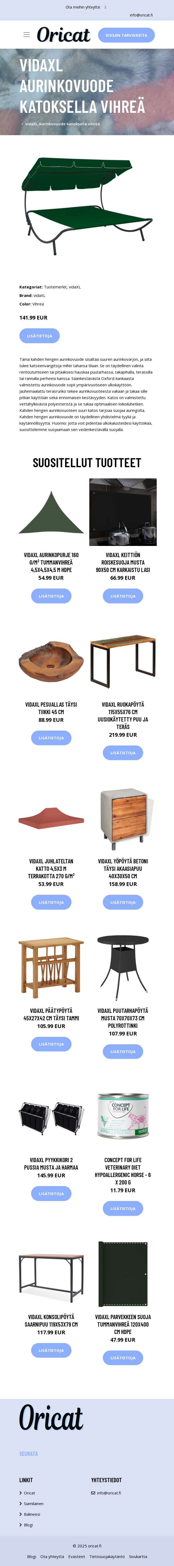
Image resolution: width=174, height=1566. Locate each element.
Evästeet (76, 1556)
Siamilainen (34, 1503)
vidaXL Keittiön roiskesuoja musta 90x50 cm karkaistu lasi (123, 562)
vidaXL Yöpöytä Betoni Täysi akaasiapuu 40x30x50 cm (123, 868)
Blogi (28, 1524)
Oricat (29, 1492)
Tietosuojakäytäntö (107, 1556)
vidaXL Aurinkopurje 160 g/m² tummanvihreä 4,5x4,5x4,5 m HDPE (51, 562)
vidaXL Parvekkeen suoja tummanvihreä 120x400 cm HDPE (123, 1324)
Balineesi (32, 1514)
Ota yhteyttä (52, 1556)
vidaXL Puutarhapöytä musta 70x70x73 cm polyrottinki (122, 1018)
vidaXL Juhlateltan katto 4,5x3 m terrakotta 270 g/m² (51, 868)
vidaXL (75, 286)
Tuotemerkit (55, 286)
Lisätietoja (39, 335)
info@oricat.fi (141, 15)
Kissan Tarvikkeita (126, 35)
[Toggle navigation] (26, 35)
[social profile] (105, 7)
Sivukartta (138, 1556)
